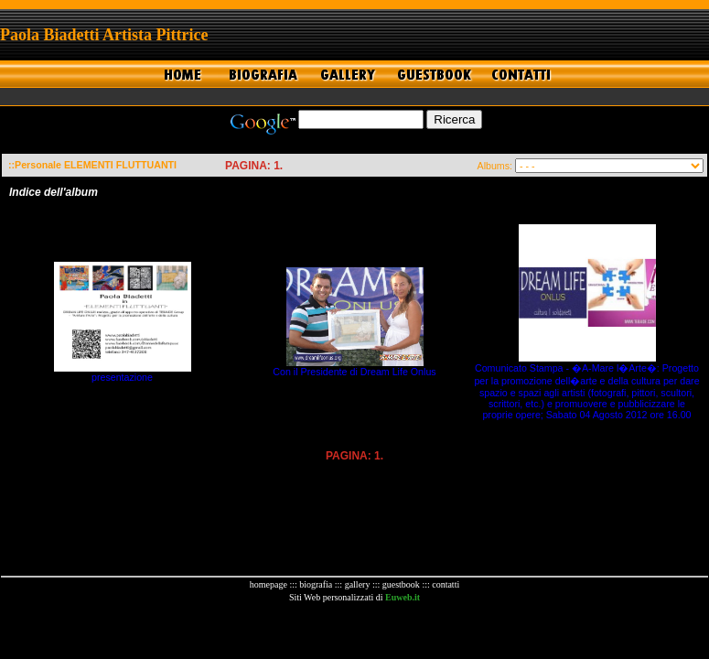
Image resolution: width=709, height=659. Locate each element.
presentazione (122, 377)
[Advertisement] (355, 630)
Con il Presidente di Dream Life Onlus (354, 371)
